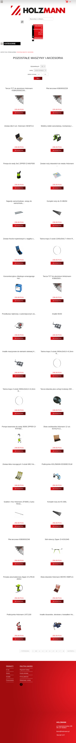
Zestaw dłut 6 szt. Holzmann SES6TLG (19, 126)
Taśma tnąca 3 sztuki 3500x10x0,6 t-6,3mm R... (19, 390)
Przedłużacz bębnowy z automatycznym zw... (19, 314)
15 (53, 651)
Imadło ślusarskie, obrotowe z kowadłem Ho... (57, 615)
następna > (71, 651)
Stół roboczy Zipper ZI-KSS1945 (57, 539)
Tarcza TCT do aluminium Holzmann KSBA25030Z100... (19, 89)
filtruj (38, 78)
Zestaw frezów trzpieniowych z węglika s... (19, 239)
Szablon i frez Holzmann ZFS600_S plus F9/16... (19, 503)
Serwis (8, 673)
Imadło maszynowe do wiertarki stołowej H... (19, 351)
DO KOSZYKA (19, 113)
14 (49, 651)
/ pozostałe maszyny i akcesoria (24, 52)
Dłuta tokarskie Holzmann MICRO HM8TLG (57, 577)
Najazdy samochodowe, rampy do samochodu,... (19, 202)
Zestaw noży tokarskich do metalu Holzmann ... (57, 165)
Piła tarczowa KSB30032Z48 (19, 539)
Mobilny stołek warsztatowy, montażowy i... (57, 126)
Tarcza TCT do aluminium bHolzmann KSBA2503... (57, 277)
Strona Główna (12, 52)
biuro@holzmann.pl (37, 38)
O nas (7, 669)
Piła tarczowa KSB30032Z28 (57, 88)
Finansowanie (10, 680)
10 (36, 651)
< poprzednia (24, 651)
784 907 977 (39, 40)
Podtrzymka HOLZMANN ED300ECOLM (57, 464)
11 (39, 651)
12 (42, 651)
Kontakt (8, 676)
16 (56, 651)
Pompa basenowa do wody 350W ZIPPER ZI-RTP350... (19, 428)
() (70, 1)
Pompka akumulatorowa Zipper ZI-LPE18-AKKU (19, 578)
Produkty (10, 666)
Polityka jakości (26, 666)
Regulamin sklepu (24, 669)
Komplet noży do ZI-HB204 (57, 201)
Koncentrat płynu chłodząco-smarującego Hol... (19, 277)
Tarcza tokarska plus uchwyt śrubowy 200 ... (57, 389)
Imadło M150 (57, 314)
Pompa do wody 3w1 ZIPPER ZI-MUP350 (19, 164)
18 (63, 651)
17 (60, 651)
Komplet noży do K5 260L (57, 502)
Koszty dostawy (24, 673)
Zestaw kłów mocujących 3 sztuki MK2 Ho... (19, 464)
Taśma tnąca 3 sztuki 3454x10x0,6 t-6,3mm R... (57, 352)
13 (46, 651)
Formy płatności (24, 676)
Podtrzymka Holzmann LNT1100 (19, 615)
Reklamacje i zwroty (25, 680)
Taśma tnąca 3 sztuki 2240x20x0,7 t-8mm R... (57, 239)
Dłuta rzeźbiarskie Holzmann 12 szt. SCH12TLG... (56, 428)
